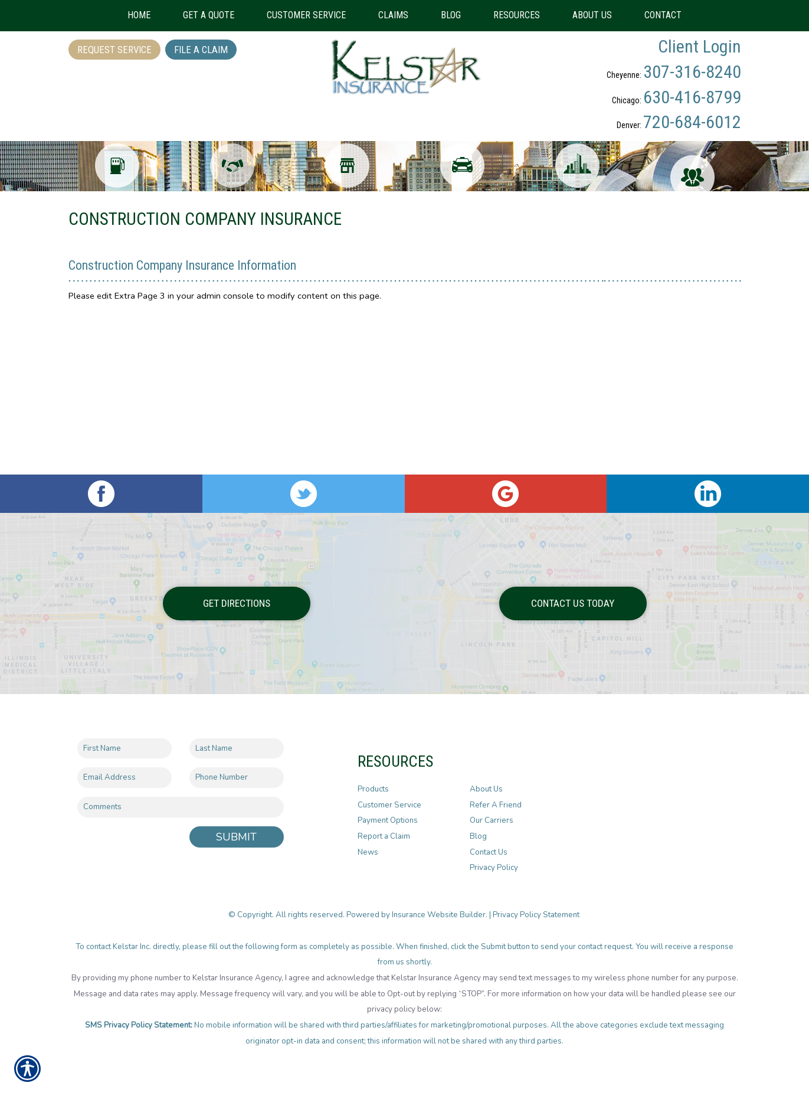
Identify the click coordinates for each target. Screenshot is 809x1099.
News (368, 843)
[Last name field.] (236, 739)
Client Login (699, 46)
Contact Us (488, 843)
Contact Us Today (572, 594)
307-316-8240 (692, 71)
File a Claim (201, 49)
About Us (486, 780)
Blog (478, 827)
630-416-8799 (692, 97)
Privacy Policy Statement (537, 906)
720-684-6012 (692, 122)
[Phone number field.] (236, 768)
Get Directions (236, 594)
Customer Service (389, 795)
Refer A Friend (496, 795)
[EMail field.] (124, 768)
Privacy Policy (494, 858)
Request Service (114, 49)
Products (373, 780)
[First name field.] (124, 739)
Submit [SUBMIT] (236, 827)
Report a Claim (384, 827)
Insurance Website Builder (439, 906)
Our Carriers (491, 811)
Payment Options (388, 811)
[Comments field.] (180, 798)
